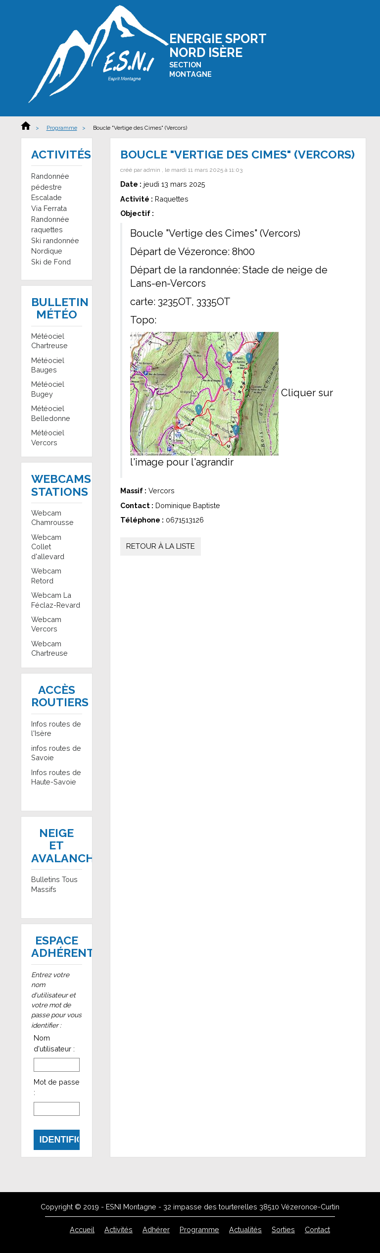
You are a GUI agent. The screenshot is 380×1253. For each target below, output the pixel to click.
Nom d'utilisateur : (54, 1043)
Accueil (26, 125)
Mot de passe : (57, 1087)
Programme (62, 127)
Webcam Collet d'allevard (47, 547)
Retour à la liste (160, 546)
